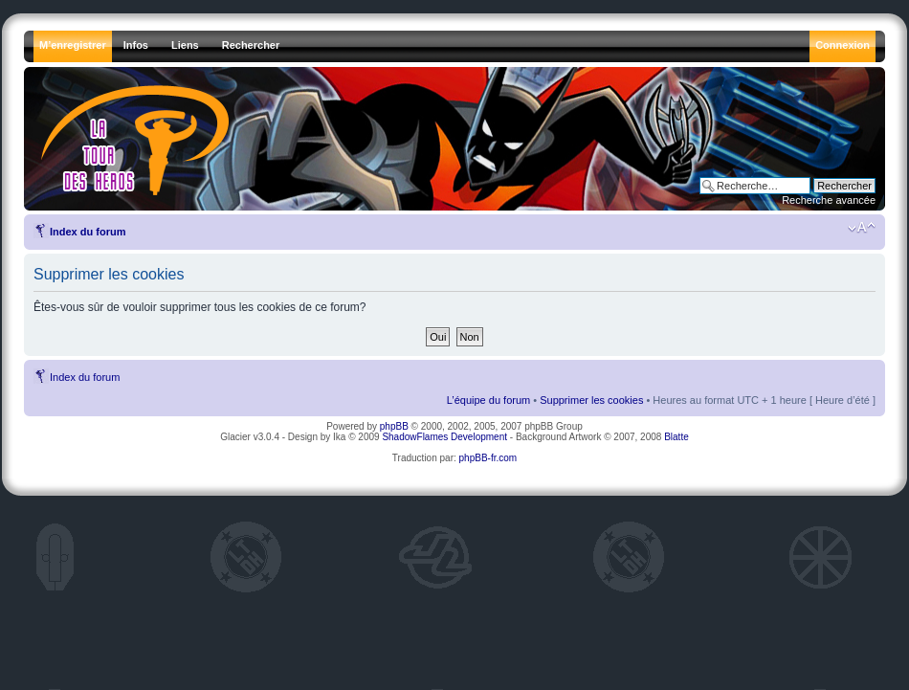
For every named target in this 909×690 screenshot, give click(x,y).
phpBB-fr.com (488, 458)
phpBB (394, 426)
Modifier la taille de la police (862, 227)
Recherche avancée (829, 200)
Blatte (676, 437)
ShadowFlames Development (444, 437)
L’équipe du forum (488, 400)
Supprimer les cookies (591, 400)
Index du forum (87, 231)
